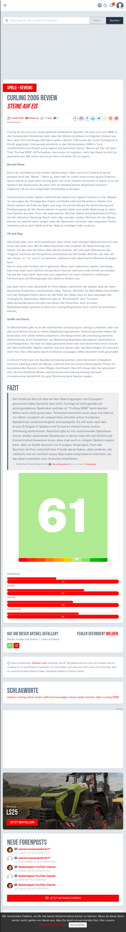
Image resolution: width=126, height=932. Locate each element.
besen (73, 697)
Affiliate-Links (39, 663)
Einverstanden (78, 925)
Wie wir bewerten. (60, 464)
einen (38, 697)
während (48, 697)
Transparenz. (90, 464)
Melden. (112, 634)
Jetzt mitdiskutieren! (63, 898)
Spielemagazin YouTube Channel (36, 866)
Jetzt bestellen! (22, 822)
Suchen (114, 20)
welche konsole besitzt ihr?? (34, 849)
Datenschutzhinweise (52, 924)
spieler (11, 697)
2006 (115, 697)
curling (21, 697)
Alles (96, 20)
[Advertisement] (64, 51)
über (99, 697)
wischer (90, 697)
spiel (81, 697)
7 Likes (48, 118)
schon (30, 697)
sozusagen (61, 697)
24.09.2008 (17, 118)
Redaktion (33, 118)
